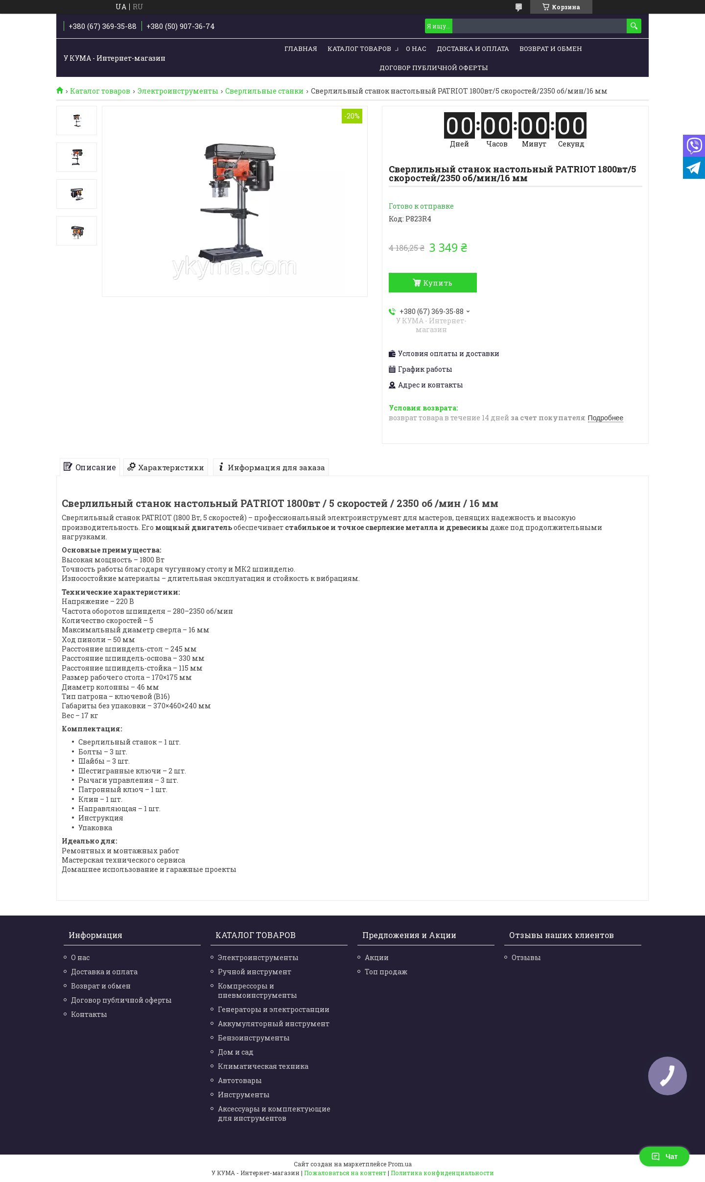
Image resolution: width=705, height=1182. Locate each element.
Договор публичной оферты (433, 67)
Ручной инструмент (254, 971)
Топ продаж (386, 971)
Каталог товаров (359, 48)
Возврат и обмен (550, 48)
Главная (300, 48)
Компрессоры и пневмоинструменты (257, 990)
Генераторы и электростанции (273, 1009)
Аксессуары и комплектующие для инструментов (274, 1113)
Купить (437, 283)
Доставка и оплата (104, 971)
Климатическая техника (263, 1066)
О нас (416, 48)
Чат (664, 1156)
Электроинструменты (178, 91)
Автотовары (240, 1080)
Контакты (89, 1014)
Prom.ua (400, 1164)
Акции (377, 957)
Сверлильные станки (264, 91)
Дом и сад (236, 1052)
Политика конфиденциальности (442, 1173)
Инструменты (244, 1094)
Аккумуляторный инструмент (273, 1023)
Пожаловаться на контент (345, 1173)
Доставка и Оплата (473, 48)
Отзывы (526, 957)
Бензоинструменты (254, 1037)
